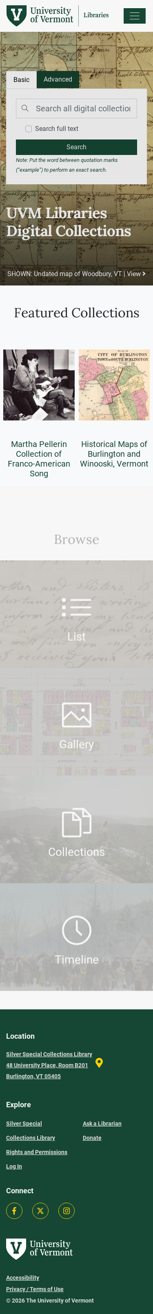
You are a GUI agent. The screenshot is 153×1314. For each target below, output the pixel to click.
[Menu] (134, 15)
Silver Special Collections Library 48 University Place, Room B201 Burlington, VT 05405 (49, 1065)
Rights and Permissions (36, 1152)
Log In (14, 1166)
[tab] (58, 79)
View (136, 274)
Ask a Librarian (102, 1123)
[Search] (76, 108)
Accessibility (22, 1277)
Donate (92, 1138)
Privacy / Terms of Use (35, 1289)
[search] (76, 147)
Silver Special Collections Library (30, 1130)
